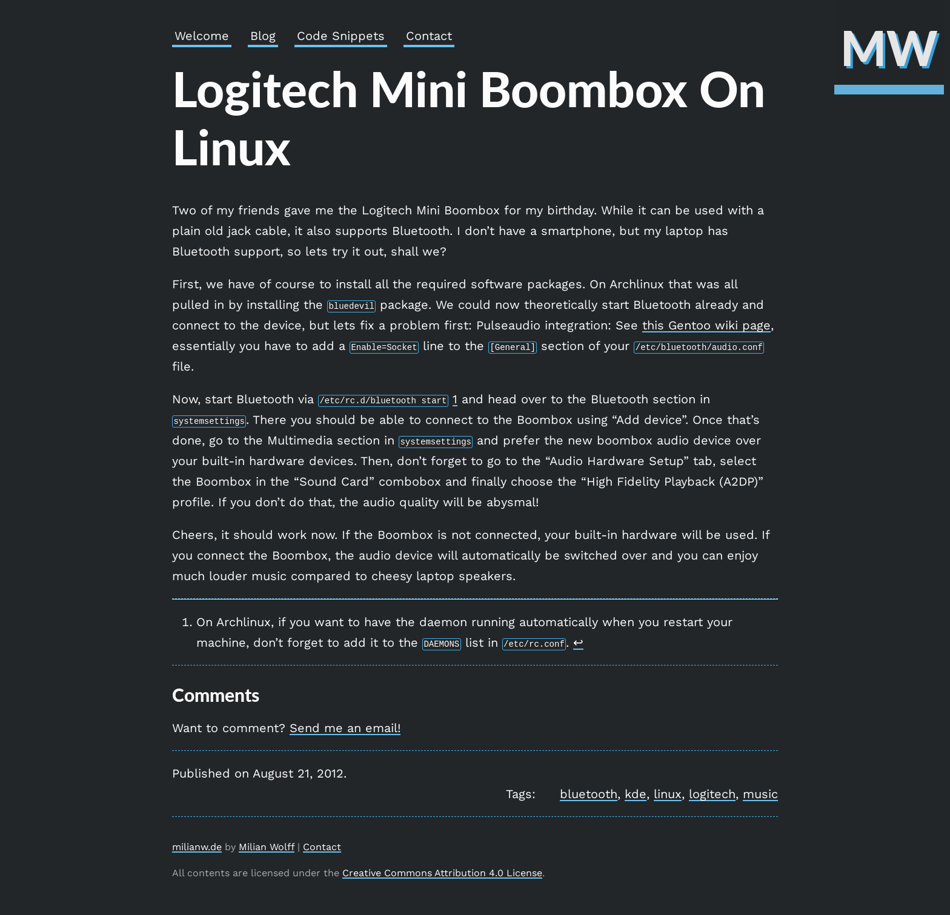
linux (668, 794)
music (760, 794)
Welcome (201, 35)
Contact (429, 35)
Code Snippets (341, 35)
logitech (712, 794)
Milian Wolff (266, 847)
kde (635, 794)
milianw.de (197, 847)
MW (889, 47)
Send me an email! (345, 728)
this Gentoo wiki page (706, 325)
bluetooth (588, 794)
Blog (263, 35)
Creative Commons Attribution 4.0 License (442, 873)
